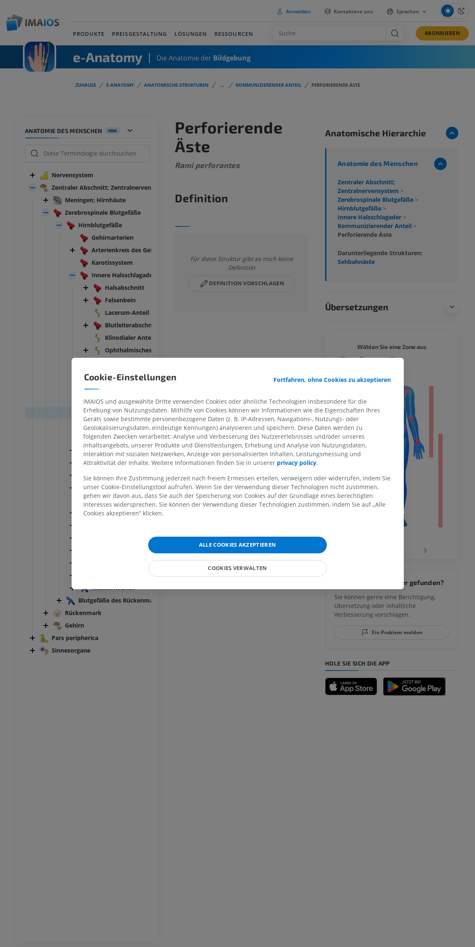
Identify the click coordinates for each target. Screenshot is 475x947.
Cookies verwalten (237, 568)
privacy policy (296, 463)
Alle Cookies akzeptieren (237, 544)
